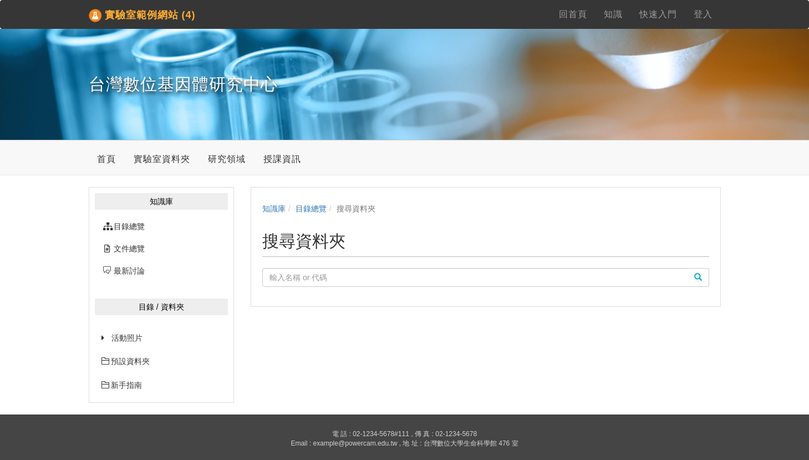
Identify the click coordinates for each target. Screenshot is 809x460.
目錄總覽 (311, 208)
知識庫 (274, 208)
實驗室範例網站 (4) (142, 15)
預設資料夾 (125, 361)
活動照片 (127, 337)
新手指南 (122, 385)
